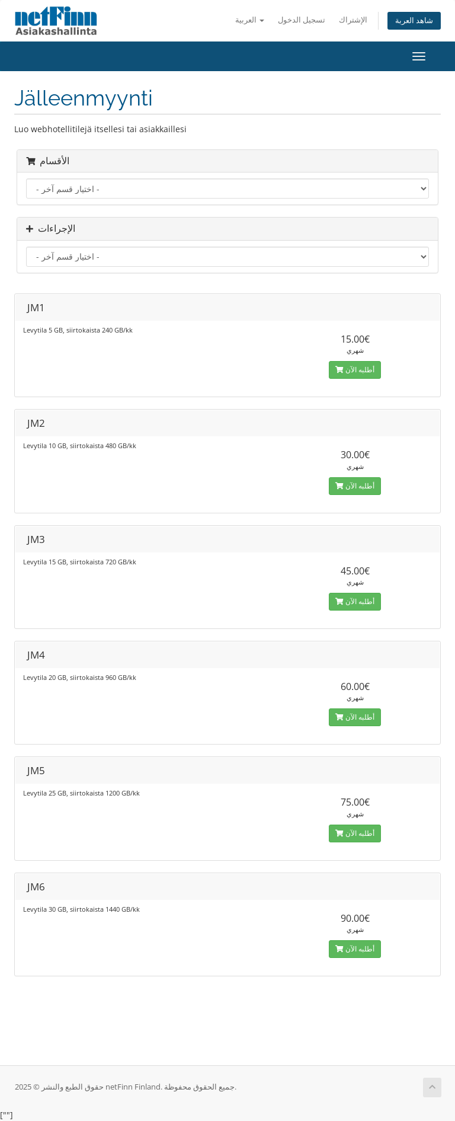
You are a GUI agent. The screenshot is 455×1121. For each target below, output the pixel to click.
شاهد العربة (414, 20)
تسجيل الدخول (301, 20)
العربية (249, 20)
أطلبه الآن (354, 370)
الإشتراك (353, 20)
